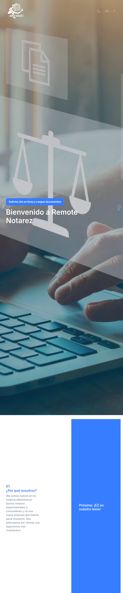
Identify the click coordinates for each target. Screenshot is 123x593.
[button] (119, 207)
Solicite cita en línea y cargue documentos (35, 201)
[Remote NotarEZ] (15, 10)
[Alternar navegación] (114, 11)
